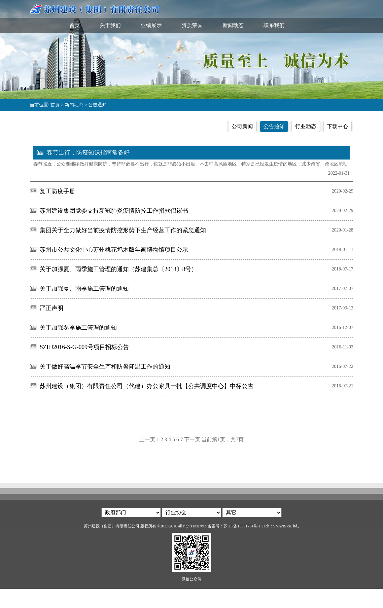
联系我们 (274, 25)
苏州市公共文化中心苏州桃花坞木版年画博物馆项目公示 (114, 249)
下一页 (192, 439)
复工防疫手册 (57, 191)
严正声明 (51, 308)
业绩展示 (151, 25)
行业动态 (305, 126)
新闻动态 (233, 25)
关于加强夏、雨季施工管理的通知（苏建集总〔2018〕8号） (118, 269)
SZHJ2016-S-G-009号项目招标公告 (84, 347)
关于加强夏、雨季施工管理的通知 (84, 288)
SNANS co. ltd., (286, 526)
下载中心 (337, 126)
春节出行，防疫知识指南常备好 (88, 152)
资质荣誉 (192, 25)
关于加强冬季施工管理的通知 (78, 327)
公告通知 (97, 104)
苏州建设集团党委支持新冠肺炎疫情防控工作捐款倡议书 (114, 210)
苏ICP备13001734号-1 (242, 526)
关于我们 (110, 25)
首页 (74, 25)
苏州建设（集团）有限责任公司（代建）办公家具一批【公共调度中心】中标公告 (147, 386)
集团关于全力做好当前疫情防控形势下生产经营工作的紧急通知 (123, 230)
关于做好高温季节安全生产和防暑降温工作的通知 (105, 366)
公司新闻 (242, 126)
